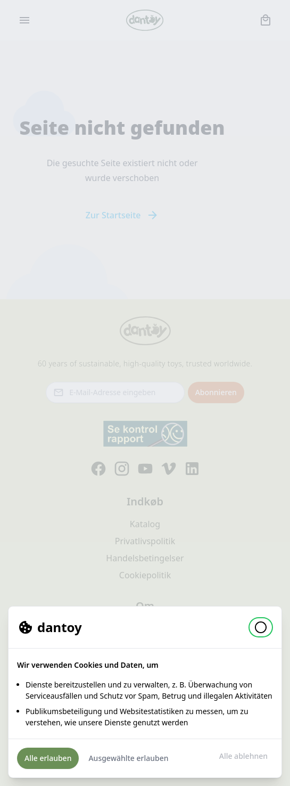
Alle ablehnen (243, 756)
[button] (260, 627)
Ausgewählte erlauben (128, 758)
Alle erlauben (47, 758)
